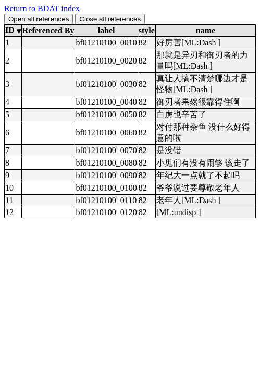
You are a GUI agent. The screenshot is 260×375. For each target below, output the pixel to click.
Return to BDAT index (42, 8)
